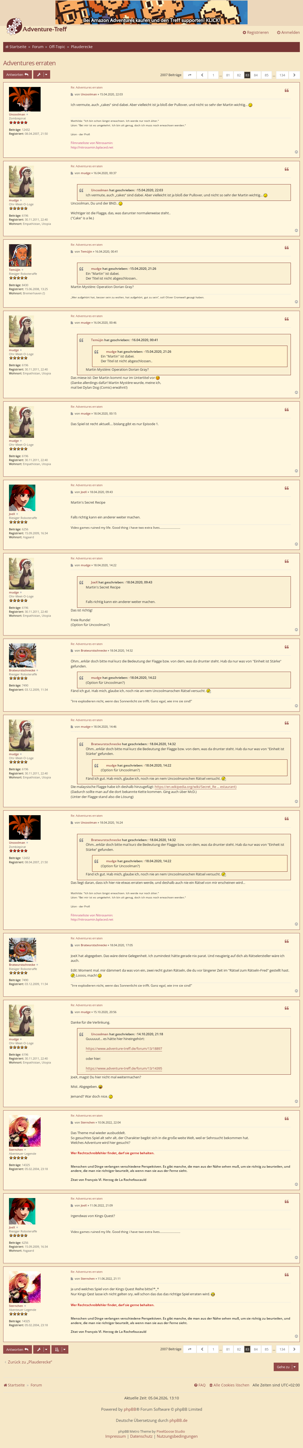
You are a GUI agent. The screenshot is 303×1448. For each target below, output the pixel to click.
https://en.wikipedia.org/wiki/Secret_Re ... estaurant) (195, 786)
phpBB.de (178, 1420)
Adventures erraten (29, 62)
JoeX (12, 514)
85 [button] (266, 75)
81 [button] (228, 75)
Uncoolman (17, 114)
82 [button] (239, 75)
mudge (14, 200)
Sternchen (16, 1150)
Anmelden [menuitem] (288, 32)
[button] (189, 75)
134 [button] (282, 75)
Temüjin (14, 270)
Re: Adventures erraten (87, 87)
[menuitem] (229, 1385)
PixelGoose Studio (171, 1431)
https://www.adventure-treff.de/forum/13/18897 (124, 1048)
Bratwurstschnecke (22, 670)
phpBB (130, 1409)
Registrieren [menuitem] (255, 32)
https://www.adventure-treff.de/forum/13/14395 (124, 1068)
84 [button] (256, 75)
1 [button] (213, 75)
